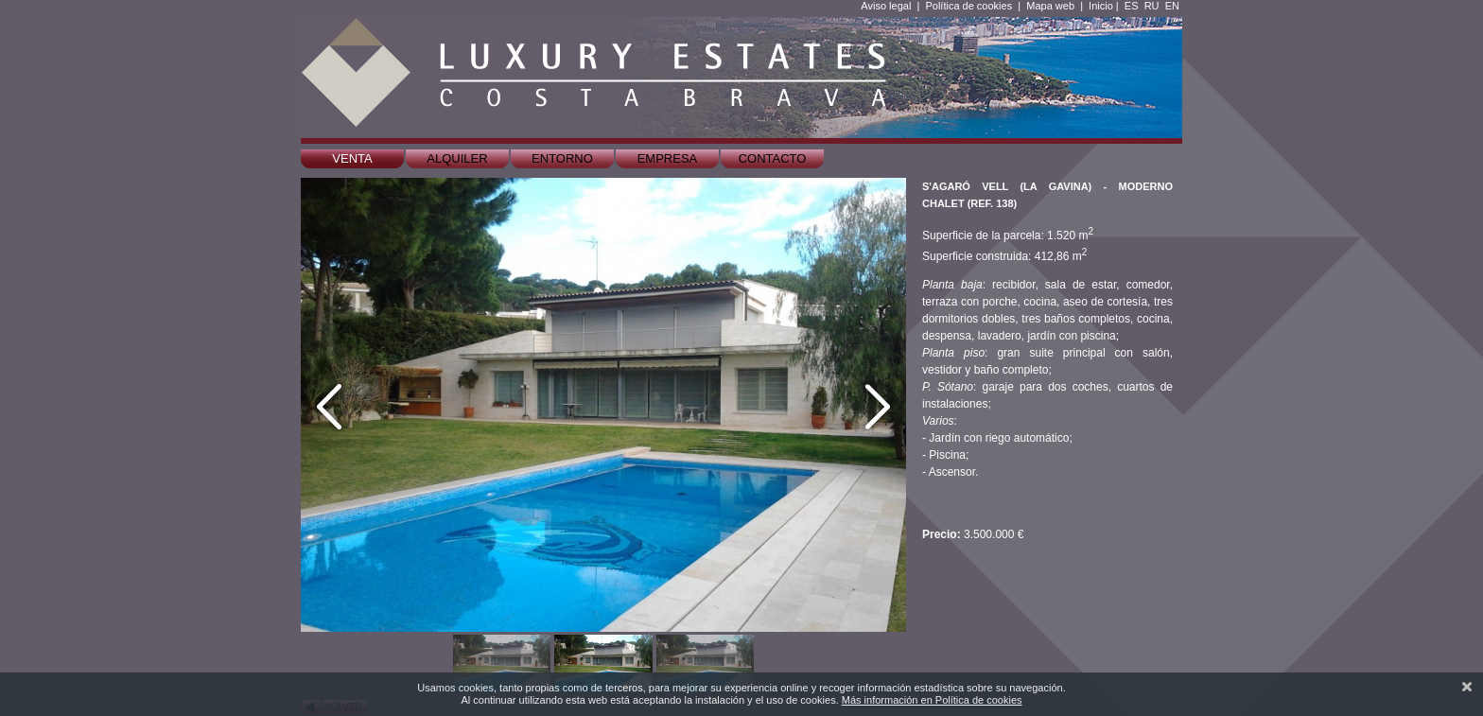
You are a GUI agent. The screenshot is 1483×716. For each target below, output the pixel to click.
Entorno (562, 158)
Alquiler (457, 158)
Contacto (773, 158)
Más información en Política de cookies (932, 700)
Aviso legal (886, 5)
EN (1172, 5)
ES (1132, 5)
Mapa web (1050, 5)
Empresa (667, 158)
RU (1152, 5)
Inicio (1101, 5)
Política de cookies (968, 5)
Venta (352, 158)
